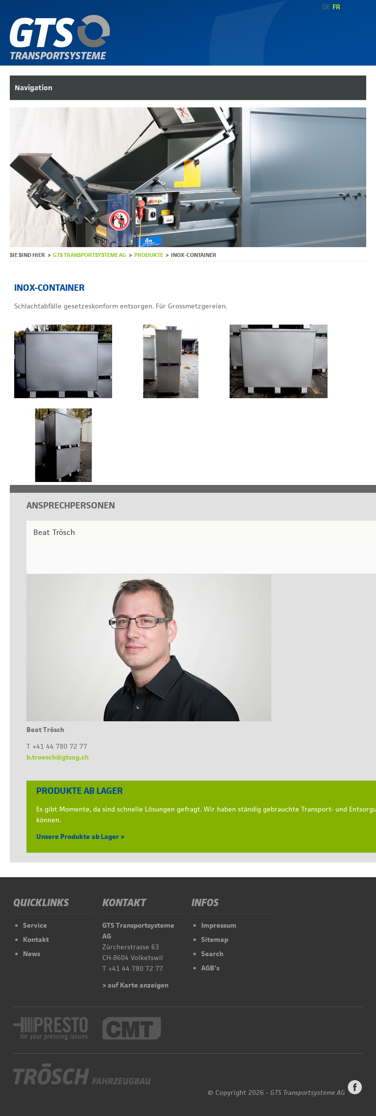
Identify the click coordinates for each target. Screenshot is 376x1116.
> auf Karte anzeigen (135, 985)
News (31, 953)
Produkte (148, 254)
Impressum (218, 925)
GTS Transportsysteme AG (89, 254)
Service (35, 925)
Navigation (33, 87)
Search (212, 953)
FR (336, 6)
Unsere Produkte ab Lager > (80, 836)
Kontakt (36, 939)
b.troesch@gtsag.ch (57, 757)
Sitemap (214, 939)
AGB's (210, 968)
